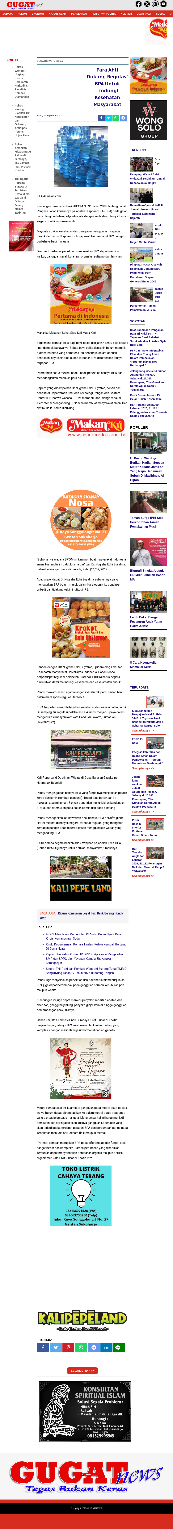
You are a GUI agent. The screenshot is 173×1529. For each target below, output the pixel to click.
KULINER (126, 13)
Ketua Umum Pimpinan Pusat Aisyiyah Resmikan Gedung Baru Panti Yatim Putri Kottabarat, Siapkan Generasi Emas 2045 (146, 265)
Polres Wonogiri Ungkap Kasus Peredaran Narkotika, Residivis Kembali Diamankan (22, 81)
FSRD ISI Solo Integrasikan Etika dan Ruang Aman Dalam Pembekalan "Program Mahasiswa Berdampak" (147, 358)
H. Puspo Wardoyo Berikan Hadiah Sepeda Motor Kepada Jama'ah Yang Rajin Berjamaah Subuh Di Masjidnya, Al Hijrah (147, 470)
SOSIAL (160, 13)
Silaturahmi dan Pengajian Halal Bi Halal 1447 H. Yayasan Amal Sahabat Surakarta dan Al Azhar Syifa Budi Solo (148, 337)
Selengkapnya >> (143, 731)
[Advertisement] (86, 1502)
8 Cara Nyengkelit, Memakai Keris (143, 666)
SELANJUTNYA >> (82, 1386)
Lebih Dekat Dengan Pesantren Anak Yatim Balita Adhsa (146, 623)
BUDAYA (7, 13)
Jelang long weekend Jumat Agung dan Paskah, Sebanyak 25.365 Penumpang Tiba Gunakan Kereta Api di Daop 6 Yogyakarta (146, 792)
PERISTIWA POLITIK (104, 13)
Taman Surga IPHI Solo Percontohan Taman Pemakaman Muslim (146, 523)
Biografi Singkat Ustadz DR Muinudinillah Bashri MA (147, 576)
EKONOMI (38, 13)
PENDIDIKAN (79, 13)
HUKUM (22, 13)
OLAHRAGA (144, 13)
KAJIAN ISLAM (57, 13)
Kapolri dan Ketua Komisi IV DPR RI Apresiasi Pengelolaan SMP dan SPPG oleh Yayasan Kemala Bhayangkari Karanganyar (85, 974)
